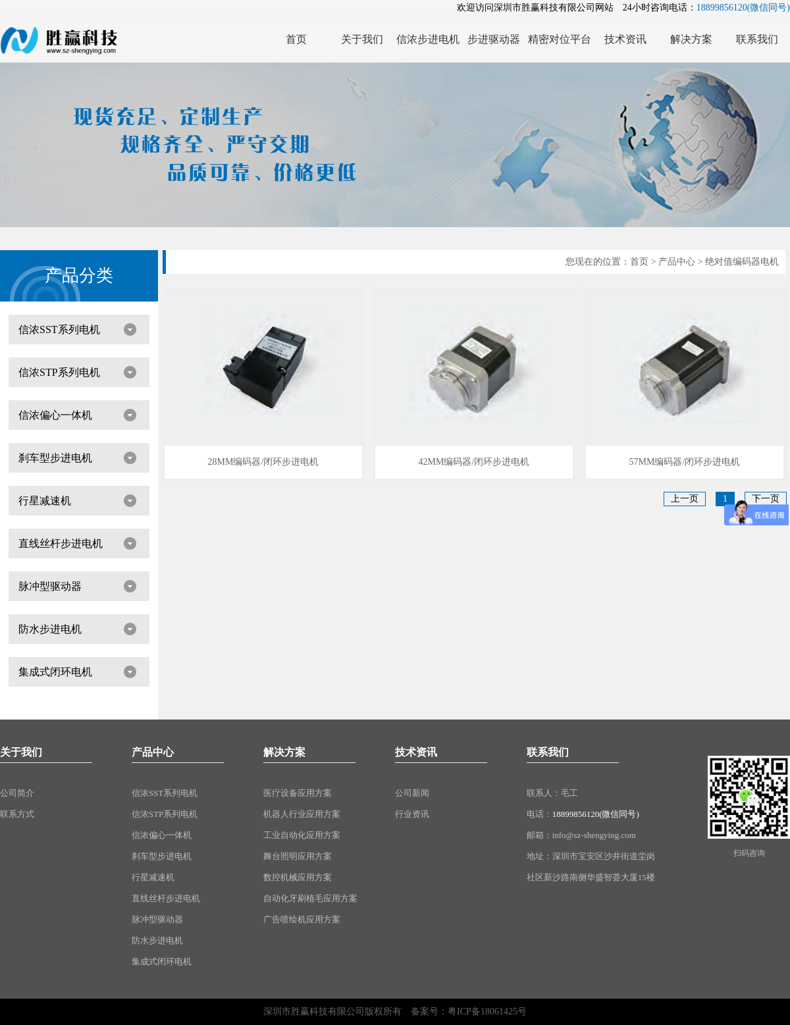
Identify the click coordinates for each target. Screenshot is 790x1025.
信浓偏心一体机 (55, 415)
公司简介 (17, 793)
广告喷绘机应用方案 (301, 919)
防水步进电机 (50, 629)
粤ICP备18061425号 (487, 1011)
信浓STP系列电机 (59, 372)
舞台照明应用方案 (297, 856)
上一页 (684, 499)
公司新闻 (412, 793)
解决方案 (284, 752)
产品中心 (676, 262)
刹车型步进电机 (55, 457)
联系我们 (548, 752)
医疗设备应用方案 (297, 793)
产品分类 (79, 275)
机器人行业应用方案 (301, 814)
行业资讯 (412, 814)
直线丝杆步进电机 (60, 543)
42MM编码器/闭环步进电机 (474, 462)
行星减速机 (44, 500)
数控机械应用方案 (297, 877)
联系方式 (17, 814)
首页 (639, 262)
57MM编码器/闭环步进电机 (684, 462)
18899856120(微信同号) (595, 814)
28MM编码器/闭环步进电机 (263, 462)
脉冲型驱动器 (50, 586)
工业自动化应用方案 (301, 835)
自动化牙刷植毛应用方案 (310, 898)
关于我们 (21, 752)
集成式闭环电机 (55, 671)
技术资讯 (416, 752)
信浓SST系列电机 (59, 329)
